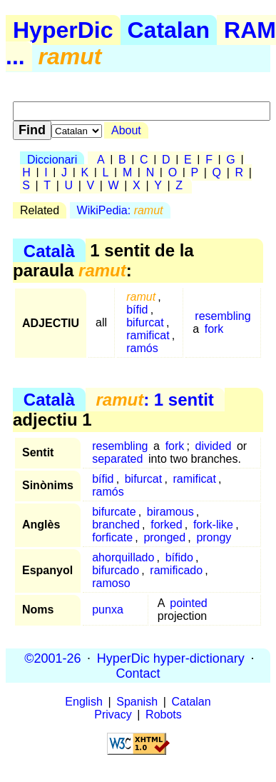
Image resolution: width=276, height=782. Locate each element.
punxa (107, 609)
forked (166, 524)
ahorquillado (123, 557)
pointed (189, 603)
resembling (222, 316)
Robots (163, 714)
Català (49, 250)
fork (214, 329)
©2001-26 (52, 658)
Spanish (137, 702)
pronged (164, 537)
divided (213, 446)
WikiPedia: (120, 210)
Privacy (112, 714)
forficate (112, 537)
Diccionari (52, 160)
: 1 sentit (154, 399)
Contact (138, 673)
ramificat (147, 335)
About (126, 130)
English (83, 702)
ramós (142, 348)
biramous (170, 512)
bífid (137, 310)
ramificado (176, 570)
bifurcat (144, 322)
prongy (213, 537)
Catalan (169, 30)
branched (116, 524)
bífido (179, 557)
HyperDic (63, 30)
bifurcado (115, 570)
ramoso (111, 583)
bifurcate (114, 512)
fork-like (213, 524)
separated (117, 459)
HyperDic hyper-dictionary (171, 658)
